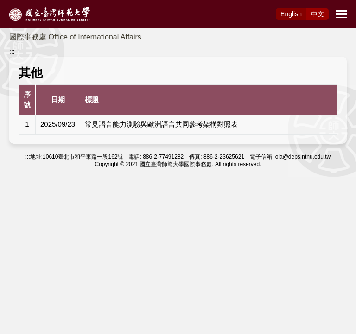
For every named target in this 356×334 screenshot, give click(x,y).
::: (12, 51)
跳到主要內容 (19, 5)
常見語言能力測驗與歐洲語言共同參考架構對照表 (161, 124)
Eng (291, 14)
